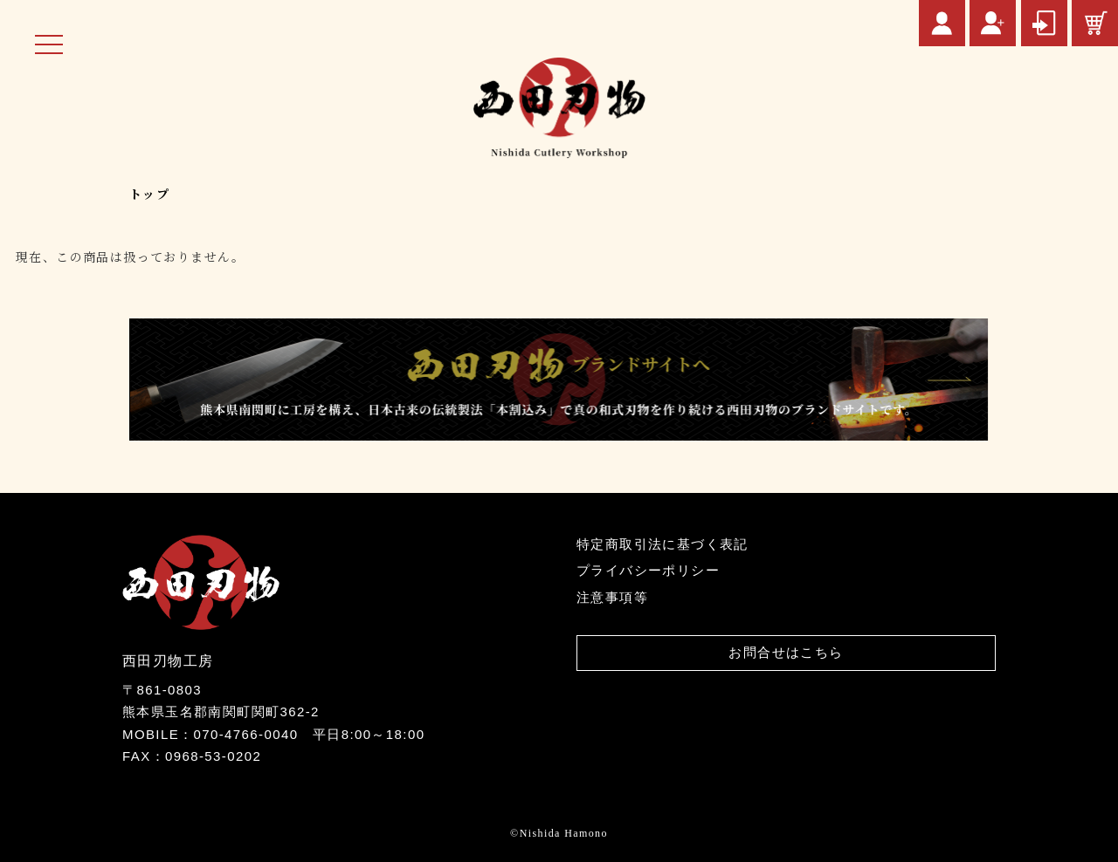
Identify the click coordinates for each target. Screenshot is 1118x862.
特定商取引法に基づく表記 (662, 544)
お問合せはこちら (785, 652)
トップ (149, 193)
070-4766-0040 (245, 734)
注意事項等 (612, 597)
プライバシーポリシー (648, 570)
